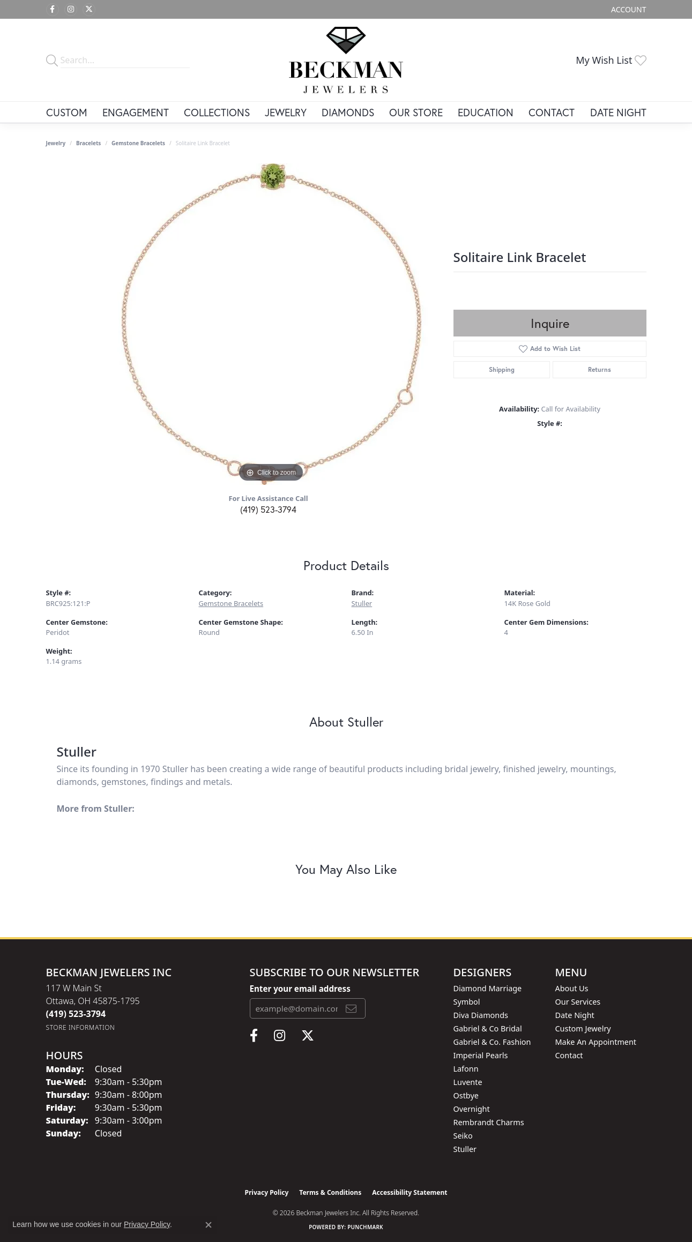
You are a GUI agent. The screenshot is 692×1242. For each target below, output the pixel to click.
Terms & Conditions (330, 1192)
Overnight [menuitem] (471, 1109)
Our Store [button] (416, 112)
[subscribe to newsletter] (351, 1008)
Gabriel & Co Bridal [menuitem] (487, 1028)
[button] (627, 9)
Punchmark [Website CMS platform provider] (365, 1227)
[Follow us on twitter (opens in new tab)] (89, 9)
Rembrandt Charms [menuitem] (488, 1122)
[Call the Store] (76, 1014)
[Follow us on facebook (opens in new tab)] (52, 9)
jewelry (56, 143)
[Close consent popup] (208, 1225)
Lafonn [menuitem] (466, 1069)
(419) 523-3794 (268, 509)
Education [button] (486, 112)
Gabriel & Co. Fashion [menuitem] (492, 1042)
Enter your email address (300, 988)
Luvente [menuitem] (467, 1082)
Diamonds (348, 112)
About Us (572, 988)
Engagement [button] (135, 112)
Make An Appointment (596, 1042)
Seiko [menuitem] (463, 1136)
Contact (552, 112)
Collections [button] (217, 112)
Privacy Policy (267, 1192)
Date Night (618, 112)
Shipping (502, 369)
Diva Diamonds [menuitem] (480, 1015)
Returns (599, 369)
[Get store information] (80, 1027)
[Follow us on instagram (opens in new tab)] (70, 9)
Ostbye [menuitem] (466, 1095)
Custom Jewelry (583, 1028)
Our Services (578, 1002)
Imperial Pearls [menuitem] (480, 1055)
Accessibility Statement (409, 1192)
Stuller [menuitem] (465, 1149)
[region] (271, 324)
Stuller (362, 603)
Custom (66, 112)
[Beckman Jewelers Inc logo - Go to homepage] (346, 60)
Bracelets (88, 143)
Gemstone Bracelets (138, 143)
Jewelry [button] (286, 112)
